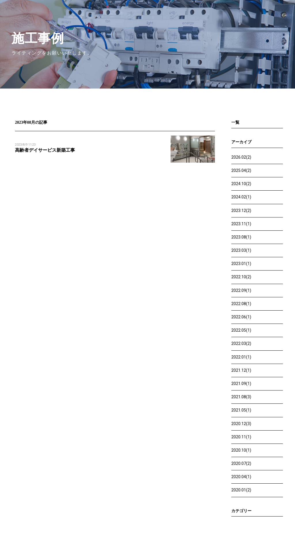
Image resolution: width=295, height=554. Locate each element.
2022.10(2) (241, 277)
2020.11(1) (241, 437)
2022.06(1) (241, 317)
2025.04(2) (241, 170)
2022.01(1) (241, 357)
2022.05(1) (241, 330)
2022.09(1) (241, 290)
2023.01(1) (241, 263)
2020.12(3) (241, 423)
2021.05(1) (241, 410)
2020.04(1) (241, 476)
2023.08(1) (241, 237)
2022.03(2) (241, 343)
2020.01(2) (241, 490)
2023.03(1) (241, 250)
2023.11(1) (241, 223)
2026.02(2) (241, 157)
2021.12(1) (241, 370)
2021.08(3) (241, 397)
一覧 (235, 122)
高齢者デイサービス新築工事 (45, 150)
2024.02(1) (241, 197)
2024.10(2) (241, 183)
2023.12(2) (241, 210)
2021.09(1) (241, 383)
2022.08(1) (241, 303)
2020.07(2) (241, 463)
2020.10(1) (241, 450)
